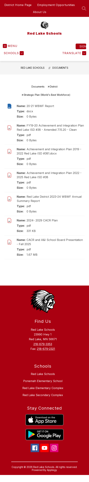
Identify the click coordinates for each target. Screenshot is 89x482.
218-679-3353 (42, 344)
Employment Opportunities (56, 5)
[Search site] (84, 8)
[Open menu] (10, 46)
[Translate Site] (73, 53)
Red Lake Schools (32, 67)
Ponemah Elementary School (42, 381)
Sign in (82, 46)
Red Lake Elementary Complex (42, 388)
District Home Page (18, 5)
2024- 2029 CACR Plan (42, 220)
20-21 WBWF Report (40, 106)
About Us (39, 12)
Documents (60, 67)
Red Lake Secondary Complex (43, 395)
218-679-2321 (46, 349)
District (54, 86)
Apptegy (52, 469)
